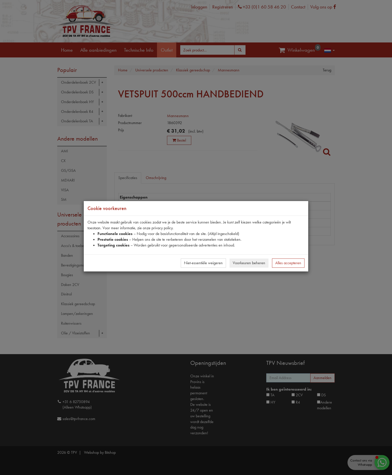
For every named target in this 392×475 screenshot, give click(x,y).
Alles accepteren (288, 262)
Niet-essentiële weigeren (203, 262)
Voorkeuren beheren (249, 262)
